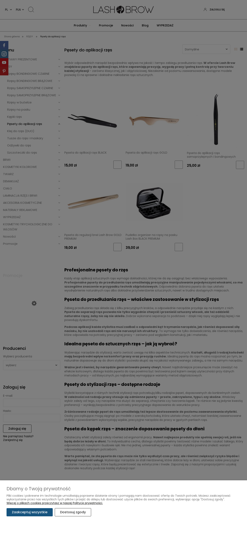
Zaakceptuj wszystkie (29, 512)
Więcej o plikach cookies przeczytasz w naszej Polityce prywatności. (55, 503)
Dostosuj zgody (73, 512)
